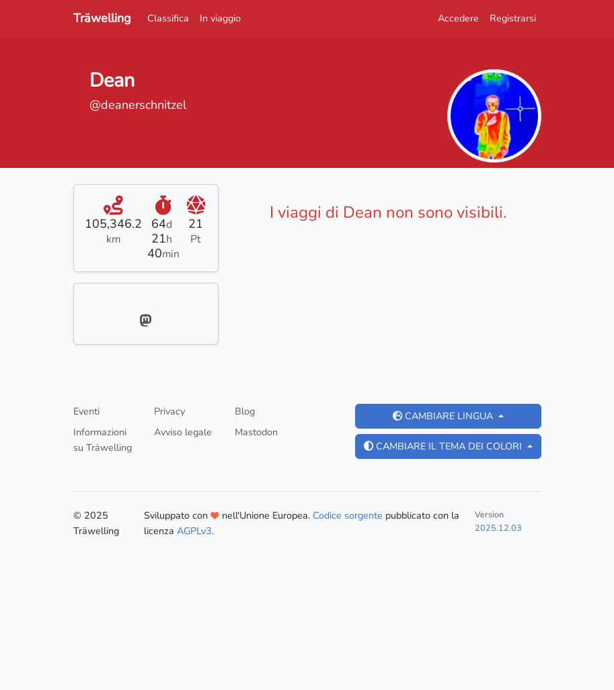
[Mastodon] (145, 321)
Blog (245, 411)
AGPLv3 (194, 530)
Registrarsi (513, 18)
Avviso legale (183, 432)
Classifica (168, 18)
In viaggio (220, 18)
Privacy (169, 411)
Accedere (458, 18)
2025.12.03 (498, 527)
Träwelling (102, 18)
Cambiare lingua (444, 416)
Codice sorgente (348, 515)
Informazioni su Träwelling (102, 439)
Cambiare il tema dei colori (444, 446)
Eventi (86, 411)
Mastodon (256, 432)
